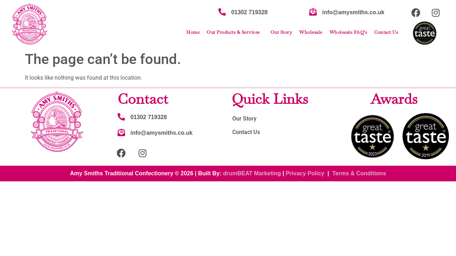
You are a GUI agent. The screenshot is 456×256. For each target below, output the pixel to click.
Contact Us (386, 32)
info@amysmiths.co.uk (353, 12)
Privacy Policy (305, 173)
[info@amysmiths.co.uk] (313, 12)
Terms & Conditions (359, 173)
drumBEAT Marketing (252, 173)
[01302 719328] (222, 12)
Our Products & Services (235, 32)
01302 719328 (249, 12)
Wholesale (310, 32)
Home (193, 32)
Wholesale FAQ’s (348, 32)
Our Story (281, 32)
